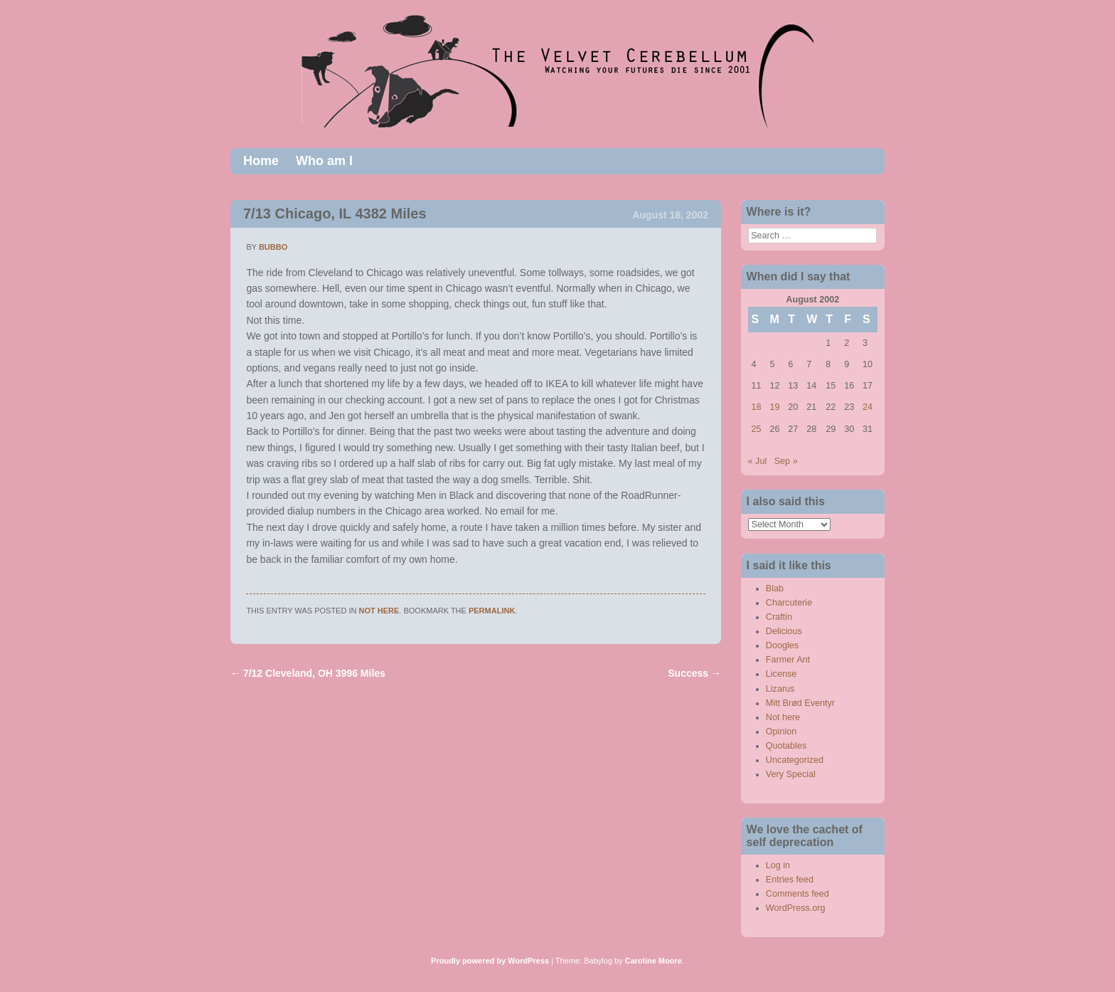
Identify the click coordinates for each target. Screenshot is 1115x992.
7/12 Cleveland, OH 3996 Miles (307, 673)
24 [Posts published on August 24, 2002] (868, 407)
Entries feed (789, 880)
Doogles (782, 645)
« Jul (757, 461)
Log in (778, 865)
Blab (775, 588)
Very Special (791, 774)
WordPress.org (796, 908)
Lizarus (780, 689)
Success (694, 673)
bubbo (273, 247)
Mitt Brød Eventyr (800, 703)
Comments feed (797, 894)
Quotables (786, 746)
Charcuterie (789, 603)
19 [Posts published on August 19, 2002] (774, 407)
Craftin (779, 617)
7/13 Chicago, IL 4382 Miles (335, 213)
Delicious (784, 631)
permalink (492, 610)
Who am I (324, 161)
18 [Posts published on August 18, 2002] (757, 407)
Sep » (786, 461)
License (781, 674)
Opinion (781, 732)
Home (261, 161)
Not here (379, 610)
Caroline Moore (653, 960)
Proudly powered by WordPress (490, 960)
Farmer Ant (788, 660)
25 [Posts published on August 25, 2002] (757, 429)
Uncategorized (794, 760)
